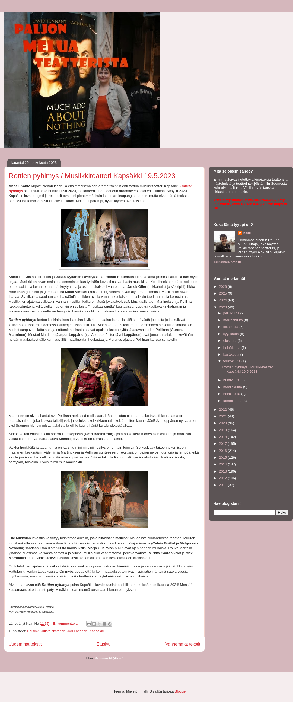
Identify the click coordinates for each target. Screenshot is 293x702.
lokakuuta (231, 327)
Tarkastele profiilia (228, 262)
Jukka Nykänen (53, 631)
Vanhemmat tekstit (182, 644)
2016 (223, 451)
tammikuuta (233, 401)
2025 (223, 293)
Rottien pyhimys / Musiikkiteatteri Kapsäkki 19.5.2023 (92, 176)
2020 (223, 423)
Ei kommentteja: (66, 623)
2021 (223, 416)
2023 (223, 307)
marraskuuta (233, 320)
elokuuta (230, 341)
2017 (223, 444)
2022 (223, 409)
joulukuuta (231, 313)
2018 (223, 437)
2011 (223, 485)
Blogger (181, 691)
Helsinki (33, 631)
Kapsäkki (96, 631)
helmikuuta (232, 394)
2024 (223, 300)
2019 (223, 430)
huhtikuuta (232, 380)
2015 (223, 457)
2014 (223, 464)
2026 (223, 287)
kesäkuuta (231, 354)
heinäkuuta (232, 348)
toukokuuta (232, 361)
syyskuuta (231, 334)
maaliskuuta (233, 387)
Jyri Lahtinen (77, 631)
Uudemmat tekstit (25, 644)
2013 (223, 471)
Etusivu (103, 644)
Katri (247, 233)
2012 (223, 478)
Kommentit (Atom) (109, 658)
